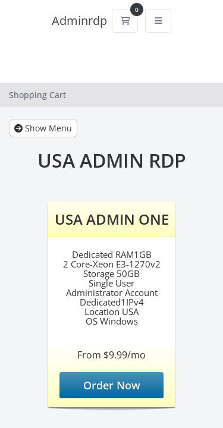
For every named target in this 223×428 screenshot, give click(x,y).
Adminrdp (79, 20)
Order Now (111, 385)
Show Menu (43, 128)
